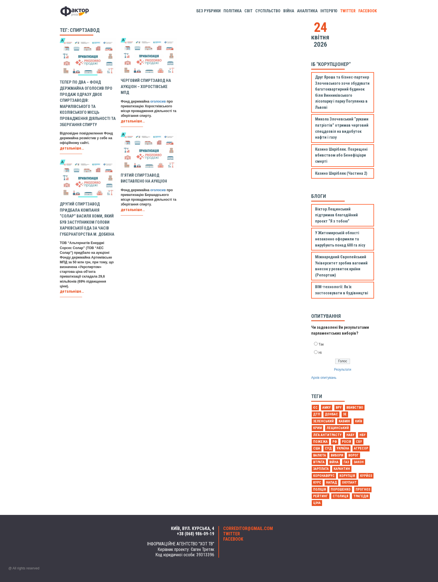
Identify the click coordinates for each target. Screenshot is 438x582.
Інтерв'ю (328, 11)
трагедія (360, 496)
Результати (342, 370)
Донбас (331, 414)
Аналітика (307, 11)
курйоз (366, 476)
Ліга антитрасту (327, 435)
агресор (361, 448)
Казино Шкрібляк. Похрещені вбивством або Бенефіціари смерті (341, 155)
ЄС (315, 408)
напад (331, 482)
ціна (317, 503)
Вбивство (354, 408)
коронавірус (324, 476)
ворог (353, 455)
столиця (340, 496)
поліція (319, 489)
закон (359, 462)
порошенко (341, 489)
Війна (288, 11)
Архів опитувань (323, 378)
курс (317, 482)
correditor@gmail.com (248, 528)
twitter (348, 11)
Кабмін (344, 421)
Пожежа (320, 442)
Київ (358, 421)
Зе (345, 414)
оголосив (158, 101)
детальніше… (72, 148)
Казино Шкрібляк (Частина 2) (341, 173)
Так (321, 344)
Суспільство (267, 11)
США (316, 448)
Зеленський (323, 421)
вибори (337, 455)
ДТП (316, 414)
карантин (342, 469)
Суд (328, 448)
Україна (343, 448)
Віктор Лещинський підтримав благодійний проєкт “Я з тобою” (336, 215)
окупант (349, 482)
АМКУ (326, 408)
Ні (320, 353)
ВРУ (339, 408)
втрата (319, 462)
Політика (232, 11)
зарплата (321, 469)
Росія (346, 442)
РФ (334, 442)
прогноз (363, 489)
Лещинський (338, 428)
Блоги (318, 196)
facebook (367, 11)
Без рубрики (208, 11)
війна (334, 462)
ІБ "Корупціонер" (331, 64)
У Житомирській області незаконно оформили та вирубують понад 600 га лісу (340, 239)
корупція (347, 476)
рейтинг (320, 496)
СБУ (359, 442)
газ (346, 462)
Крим (317, 428)
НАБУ (350, 435)
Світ (248, 11)
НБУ (363, 435)
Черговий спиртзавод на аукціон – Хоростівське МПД (146, 86)
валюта (319, 455)
